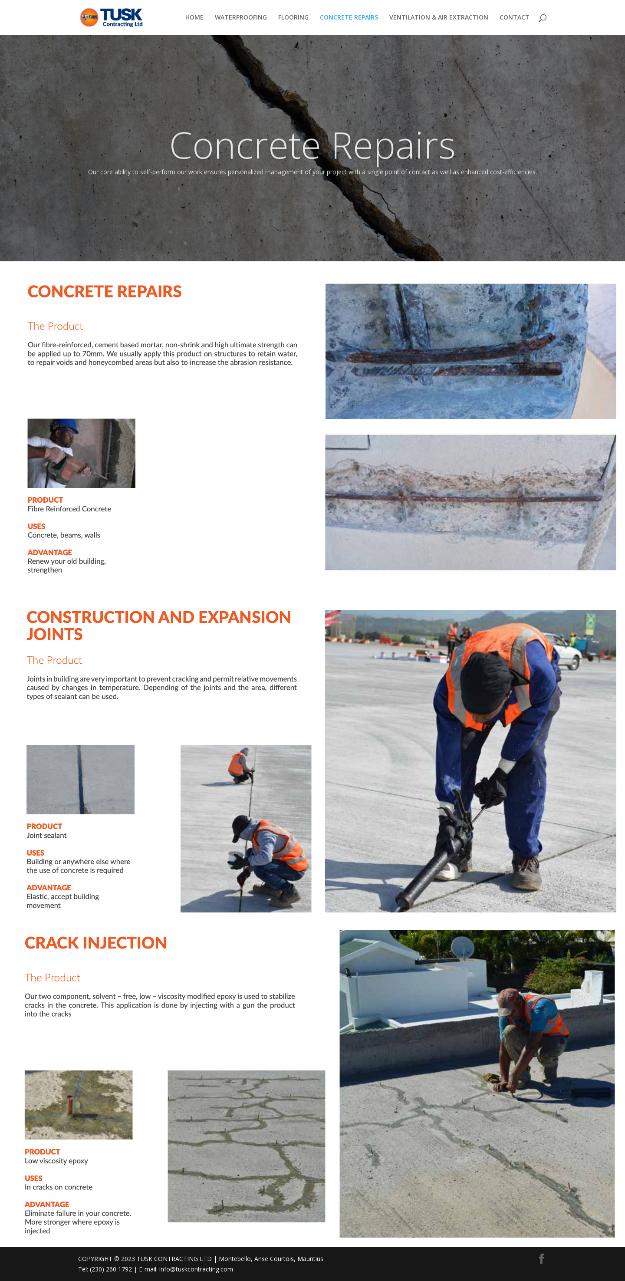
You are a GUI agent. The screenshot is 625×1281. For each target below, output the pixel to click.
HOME (194, 17)
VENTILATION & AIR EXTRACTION (438, 17)
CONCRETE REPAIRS (349, 17)
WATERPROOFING (241, 17)
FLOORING (293, 17)
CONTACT (515, 17)
